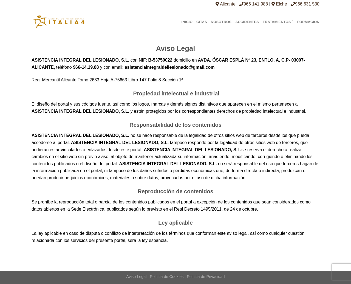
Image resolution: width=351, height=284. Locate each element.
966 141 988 (253, 4)
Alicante (225, 4)
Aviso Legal (136, 276)
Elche (279, 4)
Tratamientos (278, 21)
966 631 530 (305, 4)
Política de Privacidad (206, 276)
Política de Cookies (166, 276)
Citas (201, 22)
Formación (308, 22)
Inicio (187, 22)
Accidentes (247, 22)
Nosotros (221, 22)
